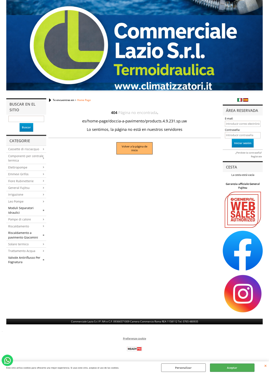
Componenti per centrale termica (26, 158)
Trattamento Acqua (21, 251)
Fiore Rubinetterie (21, 181)
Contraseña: (232, 130)
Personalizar (183, 368)
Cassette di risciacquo (23, 149)
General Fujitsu (19, 188)
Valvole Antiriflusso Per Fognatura (24, 260)
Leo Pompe (16, 201)
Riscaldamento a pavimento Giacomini (23, 235)
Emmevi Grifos (18, 174)
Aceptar (232, 368)
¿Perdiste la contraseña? (248, 152)
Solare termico (18, 244)
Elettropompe (17, 167)
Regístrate (256, 156)
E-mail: (229, 118)
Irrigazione (15, 194)
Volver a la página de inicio (134, 148)
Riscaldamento (18, 226)
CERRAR (265, 365)
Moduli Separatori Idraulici (21, 210)
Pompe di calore (19, 219)
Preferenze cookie (134, 338)
